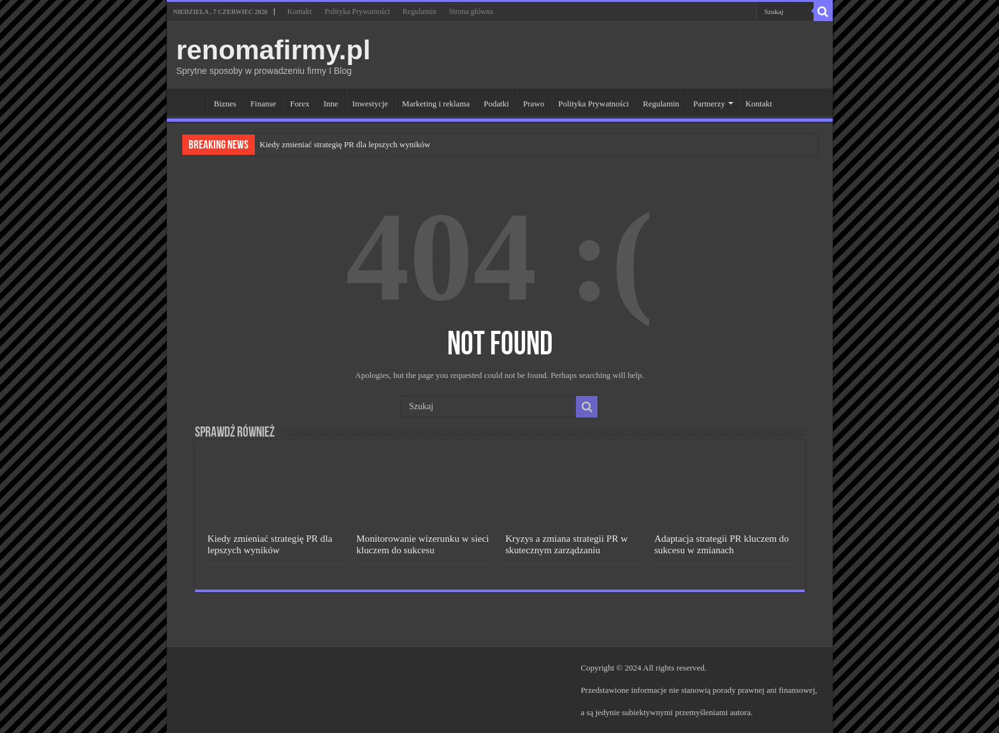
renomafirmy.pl (273, 49)
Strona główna (471, 11)
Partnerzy (709, 103)
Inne (331, 103)
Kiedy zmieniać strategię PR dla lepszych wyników (345, 144)
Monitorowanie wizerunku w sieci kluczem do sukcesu (422, 544)
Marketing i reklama (436, 103)
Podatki (496, 103)
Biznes (225, 103)
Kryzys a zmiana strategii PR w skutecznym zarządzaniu (566, 544)
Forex (299, 103)
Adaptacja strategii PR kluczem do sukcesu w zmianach (721, 544)
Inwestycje (370, 103)
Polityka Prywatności (356, 11)
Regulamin (419, 11)
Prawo (533, 103)
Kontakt (299, 11)
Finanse (263, 103)
